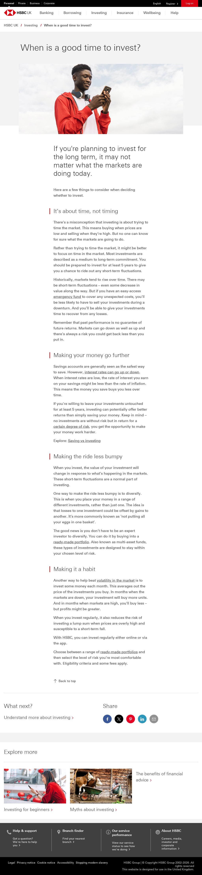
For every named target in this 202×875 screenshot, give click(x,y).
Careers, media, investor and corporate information (172, 843)
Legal (11, 862)
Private (22, 3)
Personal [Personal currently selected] (9, 3)
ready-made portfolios (119, 652)
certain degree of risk (71, 426)
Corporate (49, 3)
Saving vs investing (84, 441)
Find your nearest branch (74, 840)
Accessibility (65, 862)
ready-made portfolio (71, 542)
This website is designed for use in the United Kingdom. (158, 869)
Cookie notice (46, 862)
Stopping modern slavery (92, 862)
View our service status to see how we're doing (123, 846)
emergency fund (67, 297)
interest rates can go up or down (112, 372)
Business (35, 3)
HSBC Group (132, 862)
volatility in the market (116, 580)
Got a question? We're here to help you (25, 842)
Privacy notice (26, 862)
